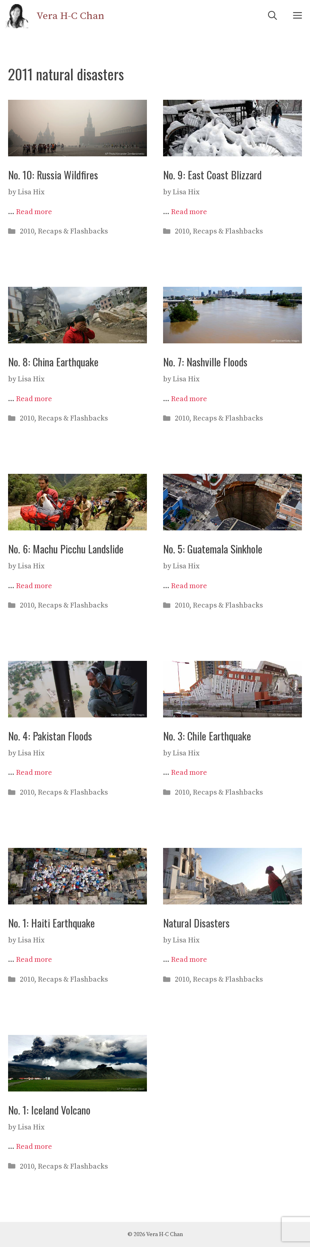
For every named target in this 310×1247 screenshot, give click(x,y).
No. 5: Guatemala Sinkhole (212, 549)
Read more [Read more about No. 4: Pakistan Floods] (34, 772)
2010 (27, 231)
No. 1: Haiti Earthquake (51, 923)
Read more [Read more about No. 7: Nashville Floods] (189, 399)
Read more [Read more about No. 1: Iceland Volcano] (34, 1146)
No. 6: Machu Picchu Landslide (66, 549)
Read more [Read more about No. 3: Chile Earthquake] (189, 772)
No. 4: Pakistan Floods (50, 736)
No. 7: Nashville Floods (205, 362)
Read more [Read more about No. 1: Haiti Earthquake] (34, 959)
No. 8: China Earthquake (53, 362)
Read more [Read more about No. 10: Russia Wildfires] (34, 212)
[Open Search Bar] (272, 16)
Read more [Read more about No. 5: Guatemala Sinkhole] (189, 586)
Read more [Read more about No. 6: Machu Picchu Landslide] (34, 586)
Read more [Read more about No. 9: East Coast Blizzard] (189, 212)
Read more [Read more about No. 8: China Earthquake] (34, 399)
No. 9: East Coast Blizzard (212, 175)
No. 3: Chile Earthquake (207, 736)
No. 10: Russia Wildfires (53, 175)
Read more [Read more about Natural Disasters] (189, 959)
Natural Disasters (196, 923)
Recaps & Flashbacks (73, 231)
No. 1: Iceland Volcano (49, 1110)
